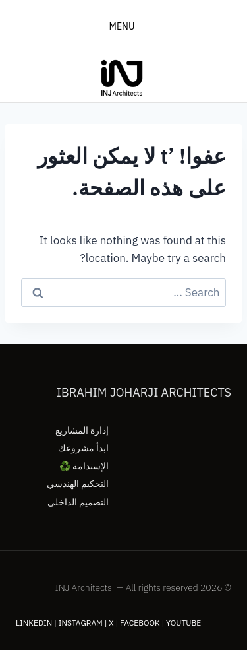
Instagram (81, 623)
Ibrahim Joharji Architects (144, 392)
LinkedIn (34, 623)
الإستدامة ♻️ (84, 466)
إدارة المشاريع (82, 430)
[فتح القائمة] (123, 26)
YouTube (183, 623)
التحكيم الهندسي (78, 484)
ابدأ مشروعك (83, 448)
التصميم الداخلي (78, 502)
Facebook (140, 623)
